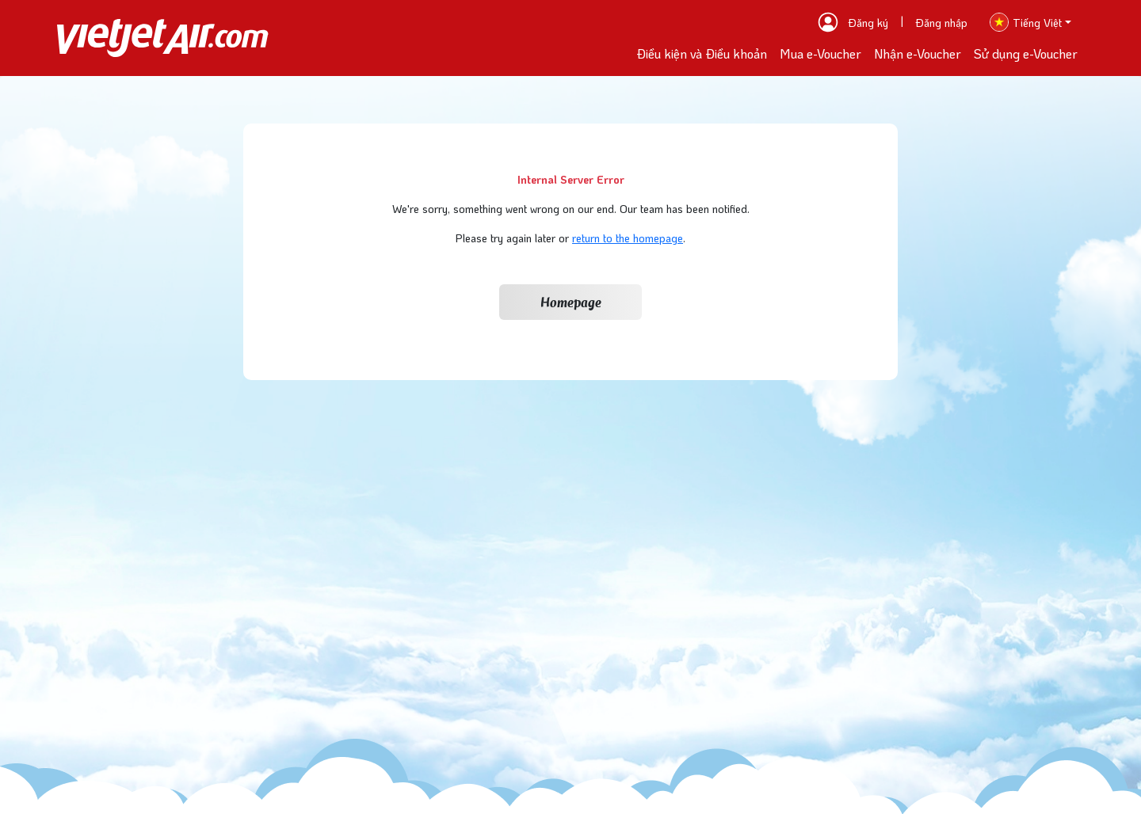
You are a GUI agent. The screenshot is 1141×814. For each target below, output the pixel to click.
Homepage (570, 302)
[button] (1030, 22)
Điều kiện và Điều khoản (701, 53)
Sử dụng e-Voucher (1026, 53)
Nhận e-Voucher (917, 53)
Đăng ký (868, 22)
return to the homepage (627, 237)
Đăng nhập (941, 22)
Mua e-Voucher (820, 53)
